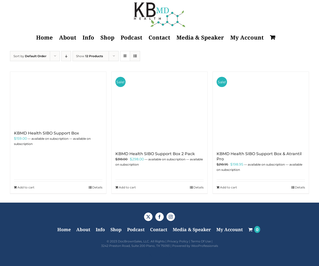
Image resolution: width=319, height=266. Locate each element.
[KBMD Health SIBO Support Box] (58, 99)
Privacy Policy (177, 241)
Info (100, 229)
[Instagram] (170, 217)
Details (97, 187)
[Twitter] (148, 217)
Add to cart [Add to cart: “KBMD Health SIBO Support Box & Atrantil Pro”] (228, 187)
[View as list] (135, 56)
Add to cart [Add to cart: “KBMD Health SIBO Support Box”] (25, 187)
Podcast (136, 229)
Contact (158, 229)
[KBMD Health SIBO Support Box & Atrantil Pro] (261, 109)
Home (64, 229)
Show (89, 56)
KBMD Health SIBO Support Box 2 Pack (155, 153)
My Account (229, 229)
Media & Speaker (192, 229)
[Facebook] (159, 217)
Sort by (29, 56)
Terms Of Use (201, 241)
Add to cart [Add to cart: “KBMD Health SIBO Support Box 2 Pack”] (127, 187)
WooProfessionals (204, 246)
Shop (116, 229)
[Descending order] (66, 56)
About (83, 229)
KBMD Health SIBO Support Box (46, 133)
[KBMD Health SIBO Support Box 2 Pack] (160, 109)
